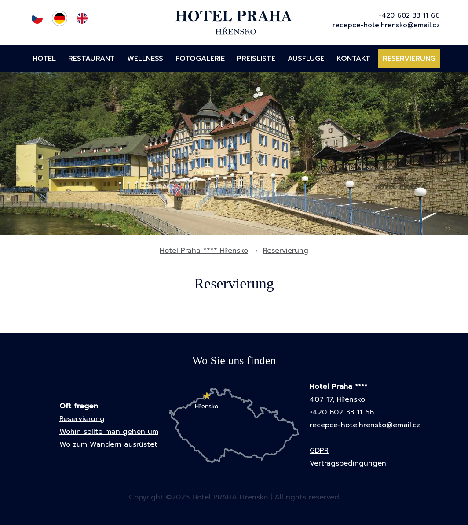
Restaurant (91, 58)
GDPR (319, 450)
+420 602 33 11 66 (409, 15)
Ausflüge (306, 58)
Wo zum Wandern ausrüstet (108, 444)
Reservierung (409, 58)
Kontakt (353, 58)
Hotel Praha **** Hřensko (204, 250)
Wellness (145, 58)
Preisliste (256, 58)
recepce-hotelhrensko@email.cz (386, 25)
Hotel (44, 58)
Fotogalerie (200, 58)
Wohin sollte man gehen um (108, 431)
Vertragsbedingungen (348, 463)
